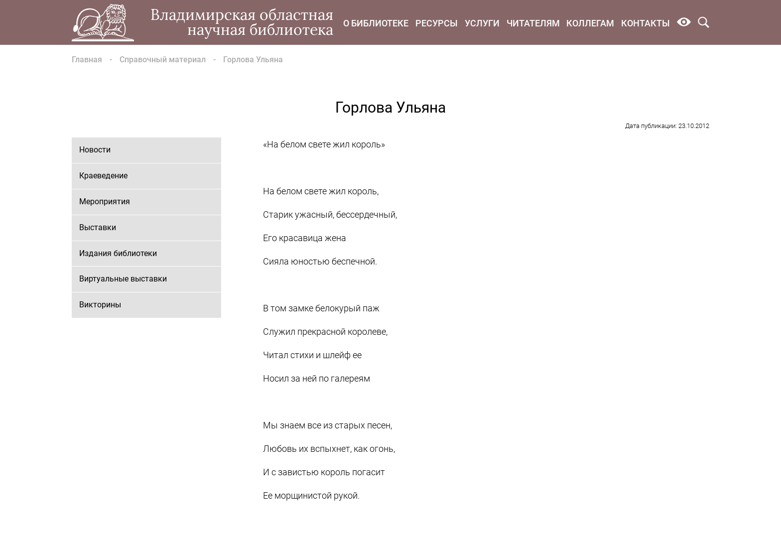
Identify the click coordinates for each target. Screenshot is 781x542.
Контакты (645, 23)
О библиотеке (375, 23)
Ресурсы (436, 23)
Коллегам (590, 23)
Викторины (100, 304)
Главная (87, 59)
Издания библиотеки (118, 253)
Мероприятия (104, 201)
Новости (95, 149)
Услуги (482, 23)
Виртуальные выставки (123, 278)
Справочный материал (163, 59)
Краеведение (103, 175)
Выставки (97, 227)
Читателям (533, 23)
